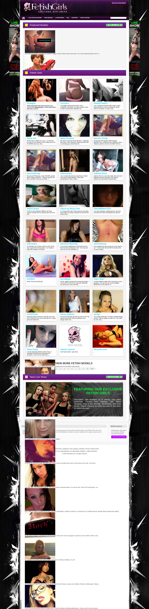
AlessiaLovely (100, 349)
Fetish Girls (36, 72)
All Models (113, 25)
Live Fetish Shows (35, 18)
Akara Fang (32, 349)
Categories (59, 18)
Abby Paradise (67, 138)
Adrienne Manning (68, 244)
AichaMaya (65, 279)
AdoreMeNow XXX (102, 209)
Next (92, 368)
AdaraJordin (66, 173)
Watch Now (113, 377)
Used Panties (85, 18)
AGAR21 (31, 279)
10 (87, 368)
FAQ (67, 18)
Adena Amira (33, 209)
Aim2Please (32, 314)
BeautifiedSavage (44, 40)
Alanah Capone (67, 349)
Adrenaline (32, 244)
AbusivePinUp (33, 173)
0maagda (31, 103)
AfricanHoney (100, 244)
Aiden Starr (99, 279)
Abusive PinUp (101, 138)
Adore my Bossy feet (70, 209)
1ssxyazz (64, 103)
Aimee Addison (67, 314)
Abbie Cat (31, 138)
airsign (97, 314)
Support (74, 18)
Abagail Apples (101, 103)
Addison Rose (100, 173)
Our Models (48, 18)
